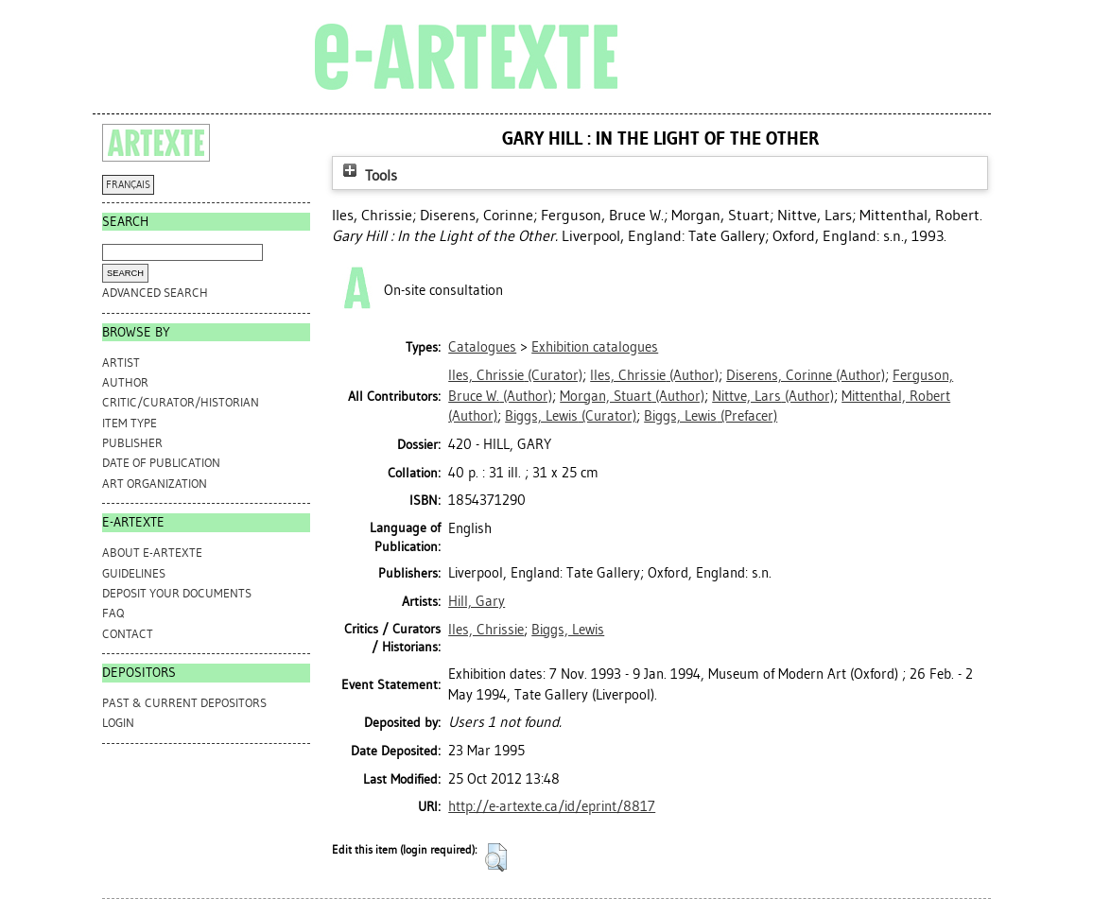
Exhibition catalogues (594, 346)
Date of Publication (161, 463)
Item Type (129, 423)
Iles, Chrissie (486, 629)
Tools (367, 175)
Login (118, 723)
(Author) (654, 375)
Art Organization (154, 483)
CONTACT (127, 634)
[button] (496, 857)
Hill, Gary (476, 601)
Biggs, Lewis (567, 629)
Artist (121, 362)
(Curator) (515, 375)
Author (125, 382)
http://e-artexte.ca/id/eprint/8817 (551, 806)
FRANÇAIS (128, 185)
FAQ (113, 613)
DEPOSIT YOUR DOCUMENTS (177, 593)
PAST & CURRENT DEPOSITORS (184, 703)
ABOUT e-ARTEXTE (152, 552)
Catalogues (482, 346)
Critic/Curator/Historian (180, 402)
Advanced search (155, 292)
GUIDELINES (133, 573)
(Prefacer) (710, 415)
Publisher (132, 443)
